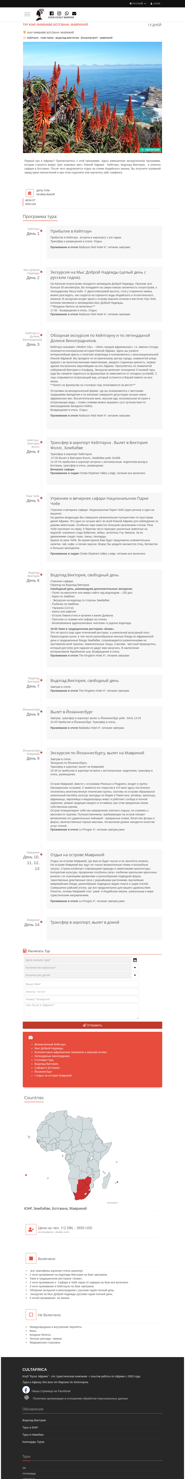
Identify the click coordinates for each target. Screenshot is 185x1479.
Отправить (92, 1025)
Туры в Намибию (33, 1434)
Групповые (29, 1474)
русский (138, 4)
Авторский (150, 150)
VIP (24, 1468)
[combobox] (81, 960)
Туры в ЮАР (30, 1427)
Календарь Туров (33, 1441)
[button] (135, 960)
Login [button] (155, 4)
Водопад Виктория (34, 1420)
